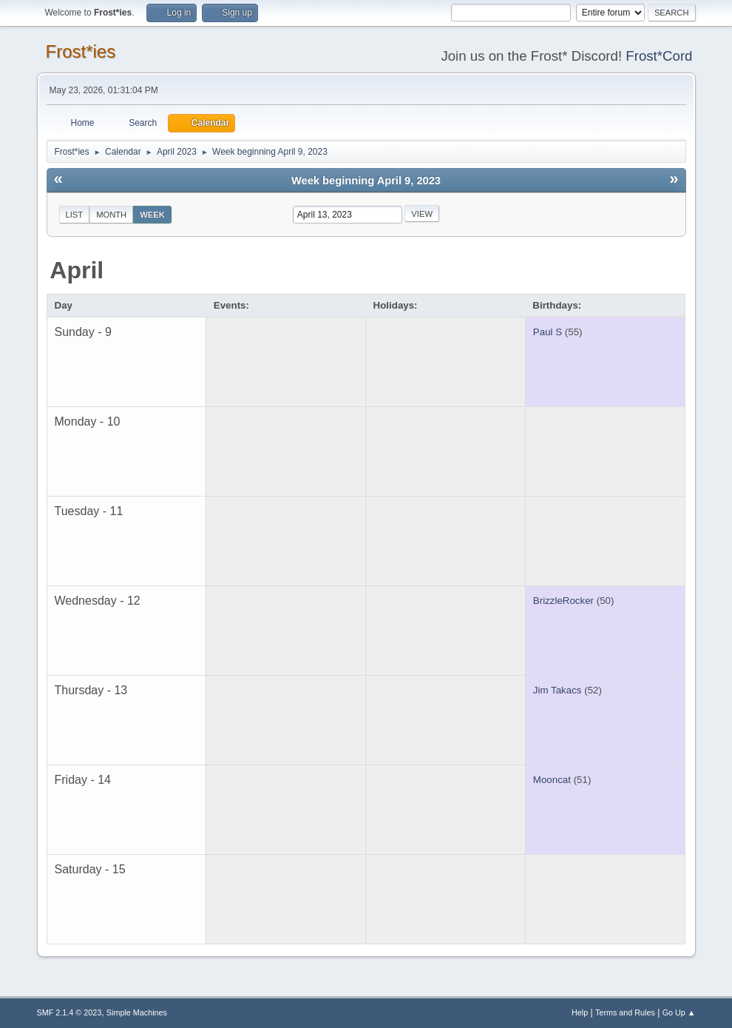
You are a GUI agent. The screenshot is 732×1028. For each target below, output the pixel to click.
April (77, 270)
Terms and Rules (625, 1012)
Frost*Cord (659, 56)
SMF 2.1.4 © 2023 (69, 1012)
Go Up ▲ (679, 1012)
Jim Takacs (557, 690)
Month (111, 214)
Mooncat (552, 779)
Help (580, 1012)
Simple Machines (136, 1012)
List (75, 214)
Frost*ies (81, 51)
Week (152, 214)
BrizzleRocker (563, 600)
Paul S (547, 331)
